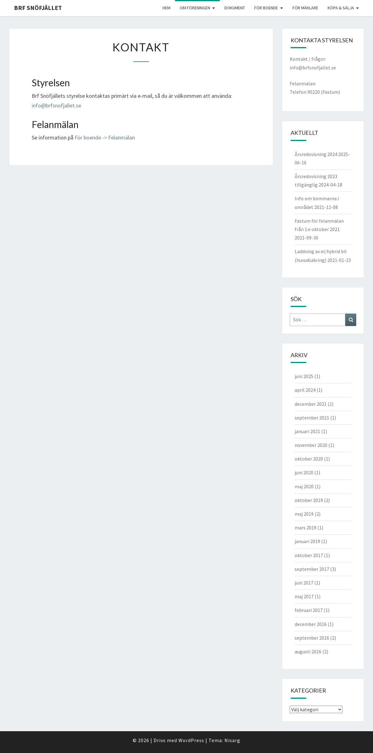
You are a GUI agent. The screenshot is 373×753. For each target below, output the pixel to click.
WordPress (191, 740)
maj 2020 (304, 486)
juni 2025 (304, 376)
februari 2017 (309, 610)
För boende (266, 8)
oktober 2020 (309, 459)
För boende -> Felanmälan (105, 137)
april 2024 (305, 390)
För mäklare (305, 8)
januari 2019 (307, 541)
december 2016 (311, 624)
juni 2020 (304, 472)
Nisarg (232, 740)
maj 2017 (304, 596)
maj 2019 (304, 514)
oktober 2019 (309, 500)
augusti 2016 (308, 651)
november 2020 (311, 445)
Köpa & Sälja (341, 8)
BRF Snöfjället (38, 8)
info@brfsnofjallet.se (56, 105)
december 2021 (311, 404)
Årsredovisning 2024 (316, 154)
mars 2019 (305, 527)
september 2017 (312, 569)
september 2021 (312, 417)
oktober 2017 (309, 555)
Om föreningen (195, 8)
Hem (166, 8)
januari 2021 (307, 431)
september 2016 (312, 638)
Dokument (234, 8)
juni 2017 (304, 583)
